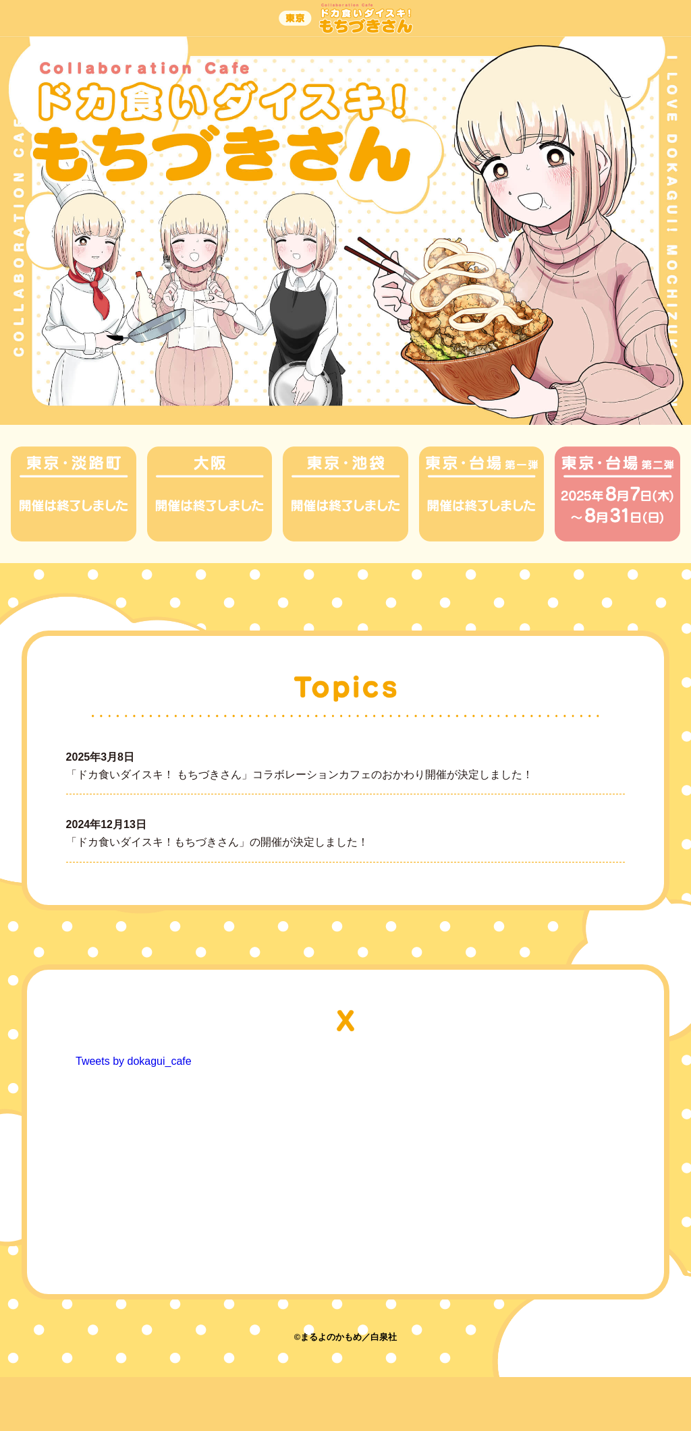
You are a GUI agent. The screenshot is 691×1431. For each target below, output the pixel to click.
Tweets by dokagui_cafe (134, 1061)
